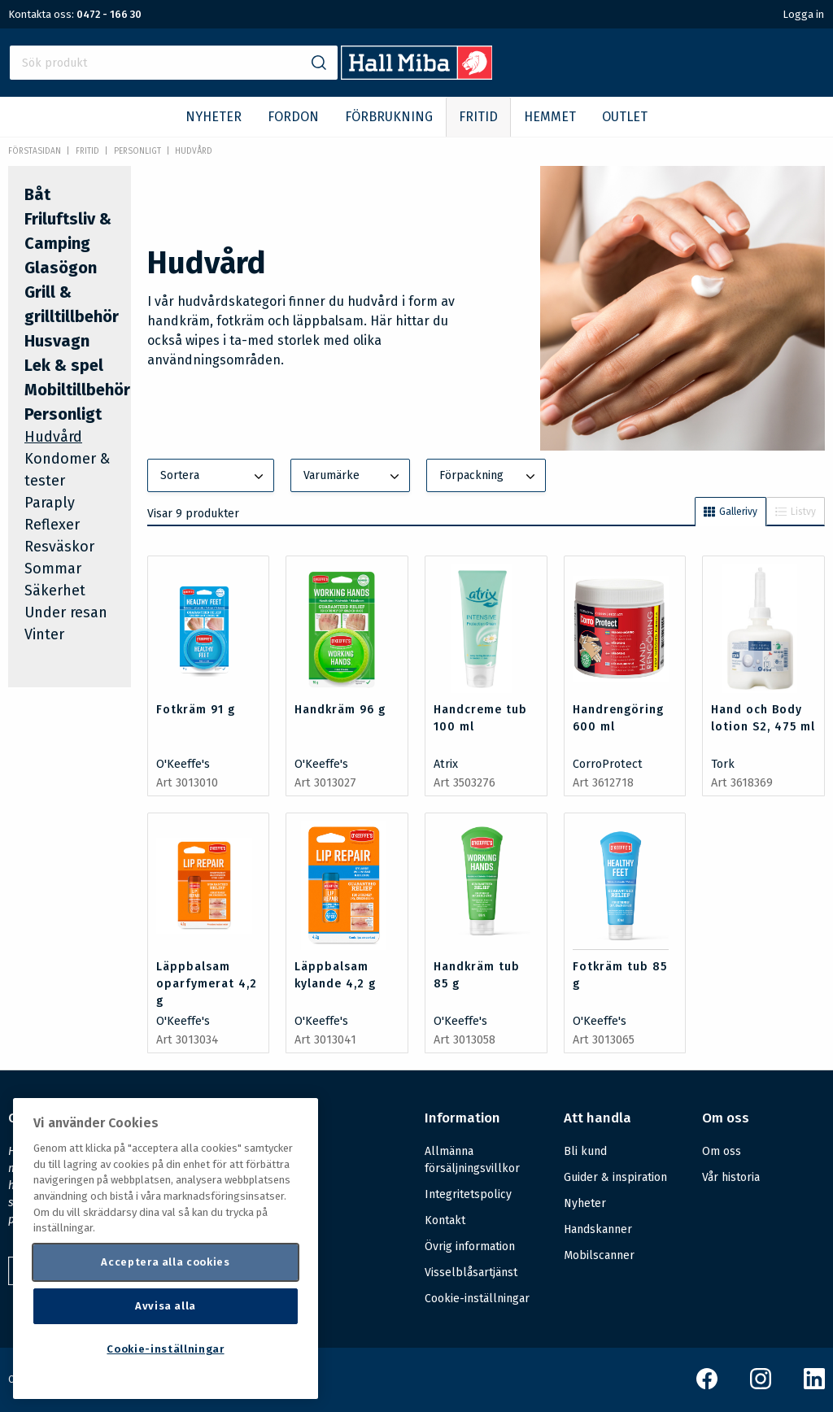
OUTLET (625, 116)
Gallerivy (730, 511)
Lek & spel (63, 365)
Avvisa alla (165, 1306)
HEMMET (550, 116)
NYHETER (213, 116)
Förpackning (489, 476)
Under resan (65, 612)
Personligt (137, 151)
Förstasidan (34, 151)
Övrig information (470, 1246)
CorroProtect (608, 764)
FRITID (478, 116)
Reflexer (52, 525)
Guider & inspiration (615, 1177)
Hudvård (193, 151)
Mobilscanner (599, 1255)
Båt (37, 194)
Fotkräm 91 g (195, 710)
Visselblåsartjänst (471, 1272)
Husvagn (56, 341)
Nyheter (585, 1203)
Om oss (721, 1151)
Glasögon (60, 267)
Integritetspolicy (468, 1194)
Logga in (803, 14)
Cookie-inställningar (477, 1298)
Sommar (52, 568)
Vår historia (731, 1177)
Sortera (214, 476)
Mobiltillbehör (77, 389)
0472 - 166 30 (109, 14)
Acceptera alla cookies (165, 1262)
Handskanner (598, 1229)
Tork (723, 764)
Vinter (44, 634)
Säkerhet (54, 590)
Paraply (49, 503)
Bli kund (585, 1151)
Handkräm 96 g (340, 710)
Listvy (795, 511)
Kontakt (445, 1220)
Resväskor (59, 547)
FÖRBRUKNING (389, 116)
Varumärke (353, 476)
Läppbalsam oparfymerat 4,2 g (206, 984)
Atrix (446, 764)
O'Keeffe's (183, 764)
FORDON (293, 116)
